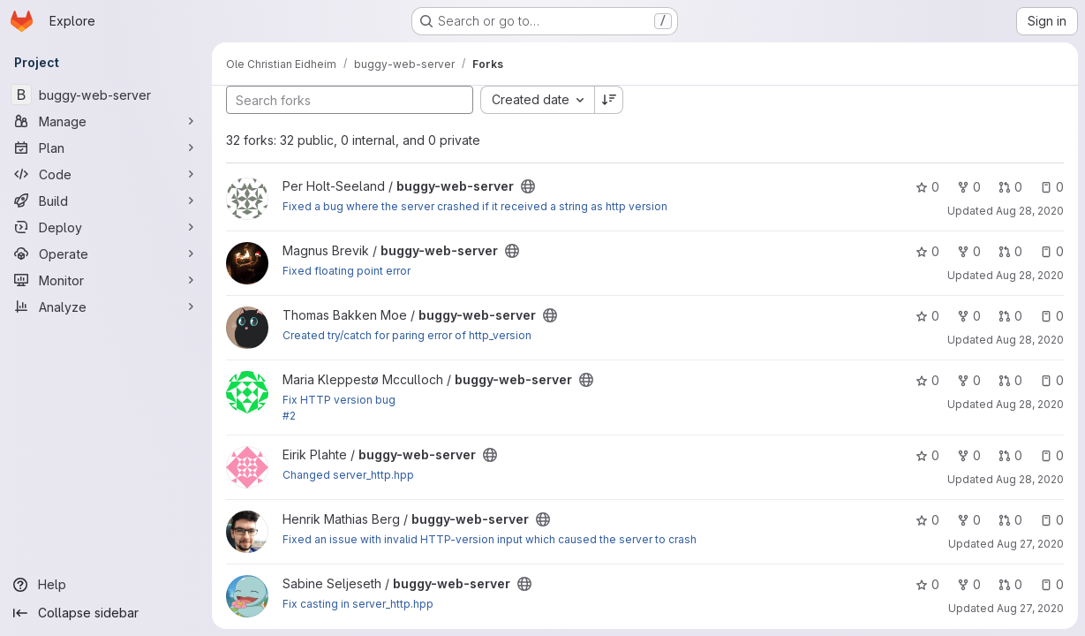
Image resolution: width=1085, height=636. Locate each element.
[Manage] (106, 121)
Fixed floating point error (347, 270)
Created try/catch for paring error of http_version (407, 335)
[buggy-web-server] (106, 94)
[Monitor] (106, 280)
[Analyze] (106, 306)
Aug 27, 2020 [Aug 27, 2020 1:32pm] (1030, 608)
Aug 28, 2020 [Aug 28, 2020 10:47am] (1030, 275)
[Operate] (106, 253)
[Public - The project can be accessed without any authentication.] (528, 186)
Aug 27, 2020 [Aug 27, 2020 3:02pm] (1030, 543)
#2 (289, 415)
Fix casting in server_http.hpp (358, 603)
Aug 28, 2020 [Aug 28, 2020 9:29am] (1030, 404)
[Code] (106, 174)
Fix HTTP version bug (339, 399)
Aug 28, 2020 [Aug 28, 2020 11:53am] (1030, 479)
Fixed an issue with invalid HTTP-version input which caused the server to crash (490, 539)
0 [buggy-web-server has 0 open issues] (1052, 186)
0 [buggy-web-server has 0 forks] (969, 186)
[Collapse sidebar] (106, 613)
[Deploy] (106, 227)
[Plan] (106, 147)
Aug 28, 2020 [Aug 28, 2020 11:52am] (1030, 210)
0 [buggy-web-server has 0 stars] (927, 186)
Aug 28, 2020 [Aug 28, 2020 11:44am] (1030, 339)
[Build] (106, 200)
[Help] (106, 584)
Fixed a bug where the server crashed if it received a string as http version (475, 206)
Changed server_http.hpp (348, 474)
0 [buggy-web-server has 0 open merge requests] (1010, 186)
